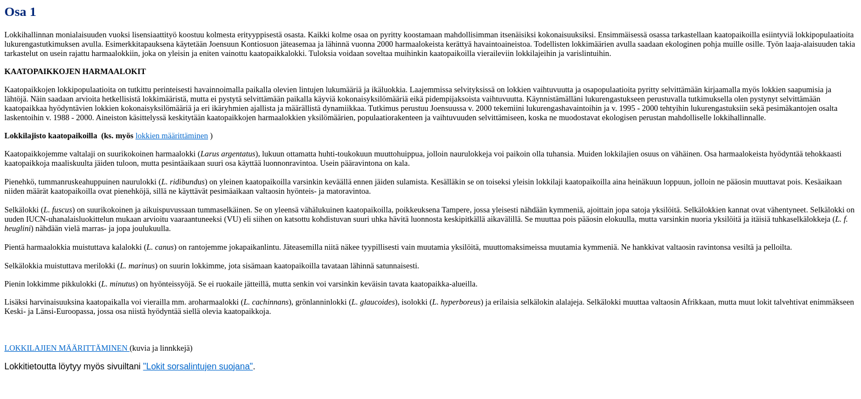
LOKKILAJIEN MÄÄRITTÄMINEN (67, 348)
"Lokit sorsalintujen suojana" (198, 366)
